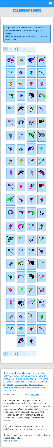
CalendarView (32, 382)
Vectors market (10, 441)
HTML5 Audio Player (12, 379)
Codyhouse (8, 382)
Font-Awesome (21, 384)
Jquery (14, 376)
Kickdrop (14, 390)
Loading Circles (36, 384)
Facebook (34, 394)
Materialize (8, 387)
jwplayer (42, 376)
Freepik (37, 435)
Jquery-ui (22, 376)
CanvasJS (32, 376)
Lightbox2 (44, 382)
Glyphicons (8, 384)
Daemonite (19, 387)
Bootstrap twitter (32, 387)
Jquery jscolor (29, 379)
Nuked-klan (20, 382)
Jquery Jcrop (42, 379)
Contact (44, 429)
